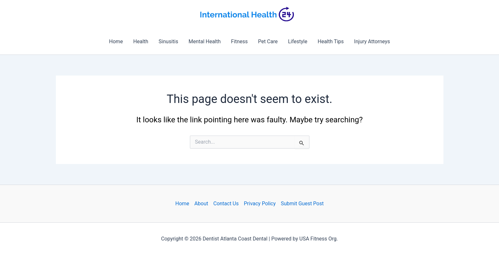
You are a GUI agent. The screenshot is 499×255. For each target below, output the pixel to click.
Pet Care (268, 41)
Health (141, 41)
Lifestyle (297, 41)
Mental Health (205, 41)
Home (116, 41)
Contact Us (226, 203)
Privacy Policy (260, 203)
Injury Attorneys (372, 41)
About (201, 203)
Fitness (239, 41)
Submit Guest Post (302, 203)
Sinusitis (168, 41)
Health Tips (330, 41)
